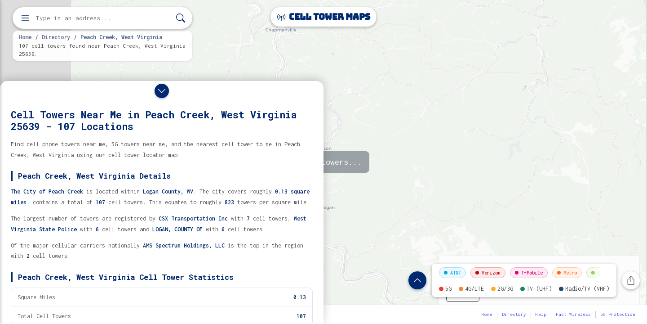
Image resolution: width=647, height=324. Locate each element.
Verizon (488, 272)
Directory (56, 36)
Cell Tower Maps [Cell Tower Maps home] (323, 17)
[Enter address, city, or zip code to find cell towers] (103, 18)
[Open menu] (25, 18)
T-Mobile (529, 272)
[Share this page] (631, 280)
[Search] (181, 18)
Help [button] (541, 314)
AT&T (452, 272)
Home (25, 36)
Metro (567, 272)
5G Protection (617, 314)
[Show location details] (417, 280)
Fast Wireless (573, 314)
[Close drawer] (162, 91)
